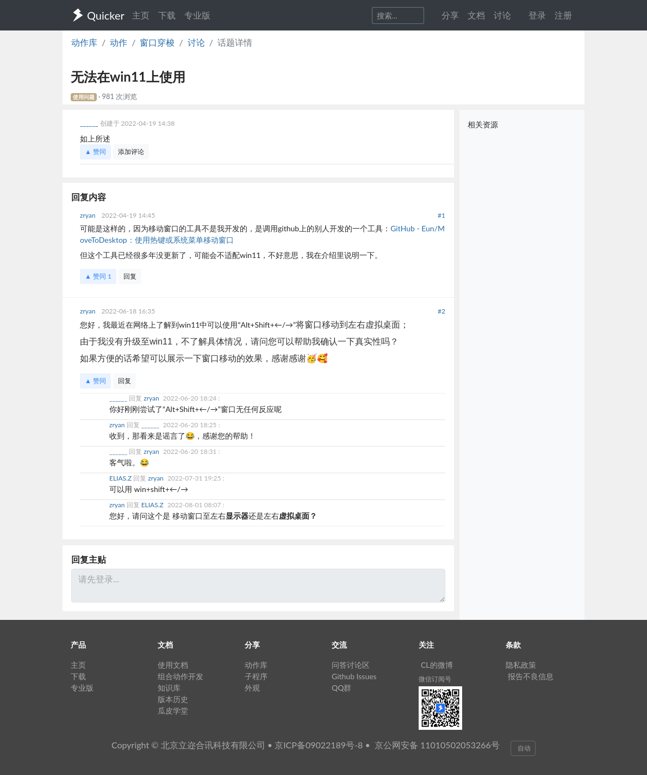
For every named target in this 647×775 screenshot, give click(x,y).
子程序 (256, 676)
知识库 (169, 687)
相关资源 (483, 124)
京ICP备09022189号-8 (319, 745)
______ (90, 123)
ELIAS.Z (121, 478)
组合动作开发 (180, 676)
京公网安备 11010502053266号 (437, 745)
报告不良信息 (530, 676)
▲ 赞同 (95, 151)
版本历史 (173, 699)
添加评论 (131, 151)
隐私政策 (521, 664)
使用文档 (173, 664)
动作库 (84, 42)
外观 (252, 687)
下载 (167, 15)
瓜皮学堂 (173, 710)
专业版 (197, 15)
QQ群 (341, 687)
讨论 (196, 42)
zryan (88, 215)
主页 (141, 15)
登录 (537, 15)
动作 (118, 42)
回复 (129, 276)
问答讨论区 (351, 664)
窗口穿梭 (157, 42)
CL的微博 (437, 664)
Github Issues (354, 676)
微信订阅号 (435, 679)
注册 (563, 15)
